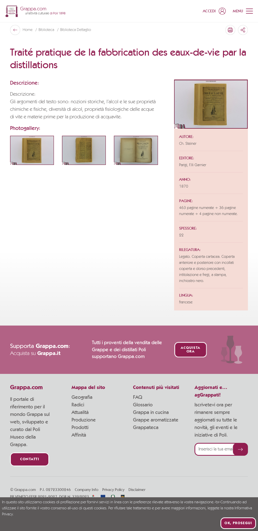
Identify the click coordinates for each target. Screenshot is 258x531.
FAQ (137, 397)
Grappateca (145, 427)
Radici (78, 404)
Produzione (84, 419)
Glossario (143, 404)
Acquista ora (190, 349)
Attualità (80, 412)
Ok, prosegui (238, 523)
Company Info (86, 490)
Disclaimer (136, 490)
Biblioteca (47, 30)
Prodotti (80, 427)
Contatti (29, 459)
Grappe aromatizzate (155, 419)
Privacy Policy (113, 490)
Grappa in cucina (151, 412)
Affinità (79, 435)
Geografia (82, 397)
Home (28, 30)
